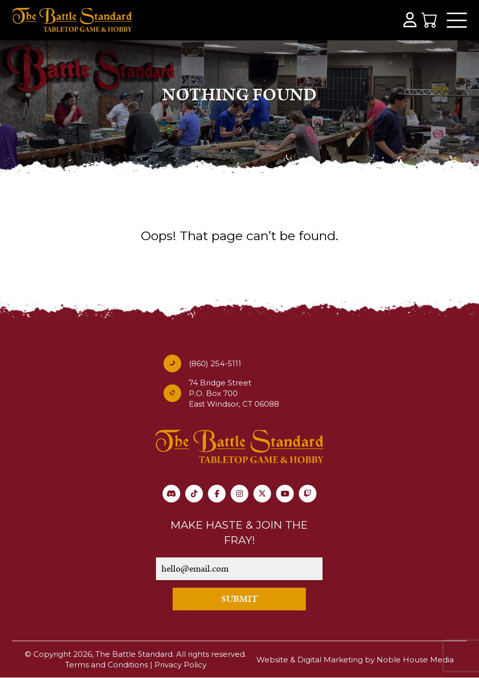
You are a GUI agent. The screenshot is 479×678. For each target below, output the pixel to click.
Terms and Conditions (106, 664)
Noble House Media (415, 659)
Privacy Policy (180, 664)
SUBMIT (239, 599)
